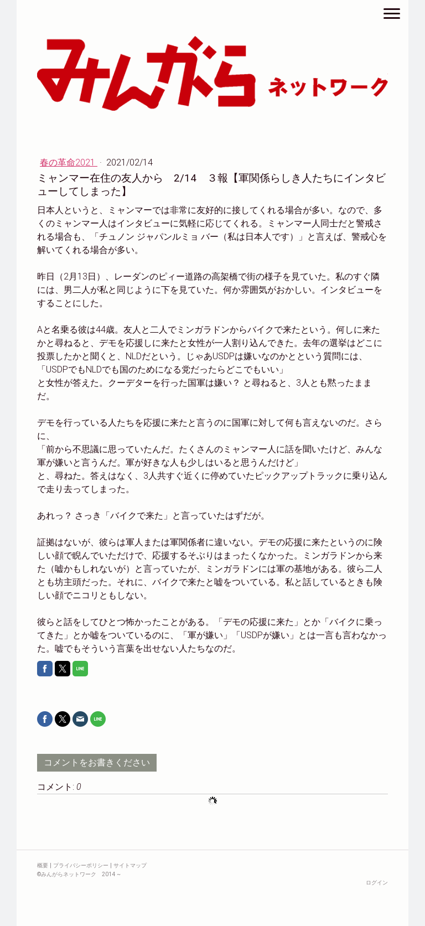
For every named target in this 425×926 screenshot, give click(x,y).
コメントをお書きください (97, 762)
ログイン (377, 882)
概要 (42, 865)
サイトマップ (130, 865)
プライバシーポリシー (80, 865)
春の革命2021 (68, 162)
